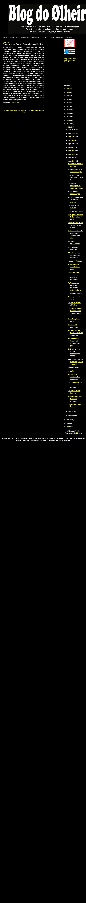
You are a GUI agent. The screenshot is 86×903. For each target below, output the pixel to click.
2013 (68, 113)
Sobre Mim (14, 37)
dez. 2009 (72, 130)
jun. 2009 (71, 150)
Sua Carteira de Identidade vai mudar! (74, 267)
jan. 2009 (71, 415)
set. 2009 (71, 140)
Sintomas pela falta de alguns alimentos (75, 399)
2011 (68, 120)
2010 (68, 123)
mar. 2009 (72, 161)
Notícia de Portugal (75, 261)
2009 (68, 127)
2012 (68, 116)
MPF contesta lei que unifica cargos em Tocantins (75, 362)
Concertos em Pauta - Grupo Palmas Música (75, 225)
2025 (68, 89)
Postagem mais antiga (36, 110)
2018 (68, 96)
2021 (68, 92)
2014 (68, 110)
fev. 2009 (71, 411)
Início (5, 37)
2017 (68, 99)
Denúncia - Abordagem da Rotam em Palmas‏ (75, 186)
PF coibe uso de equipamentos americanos (74, 255)
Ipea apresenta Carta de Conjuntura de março (75, 217)
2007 (68, 423)
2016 (68, 103)
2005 (68, 427)
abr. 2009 (71, 157)
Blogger (79, 433)
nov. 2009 (72, 133)
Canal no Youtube (56, 37)
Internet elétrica (73, 367)
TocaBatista (25, 37)
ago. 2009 (72, 144)
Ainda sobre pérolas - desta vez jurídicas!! (75, 199)
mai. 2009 (72, 154)
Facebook (35, 37)
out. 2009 (72, 137)
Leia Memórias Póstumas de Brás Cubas (75, 177)
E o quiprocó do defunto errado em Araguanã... (75, 333)
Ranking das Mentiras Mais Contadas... (74, 377)
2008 (68, 420)
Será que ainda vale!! (75, 211)
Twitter (45, 37)
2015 (68, 106)
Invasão (71, 371)
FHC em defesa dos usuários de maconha (75, 385)
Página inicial (23, 111)
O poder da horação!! (75, 293)
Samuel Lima (15, 102)
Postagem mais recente (11, 110)
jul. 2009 (71, 147)
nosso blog (8, 57)
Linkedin (69, 37)
